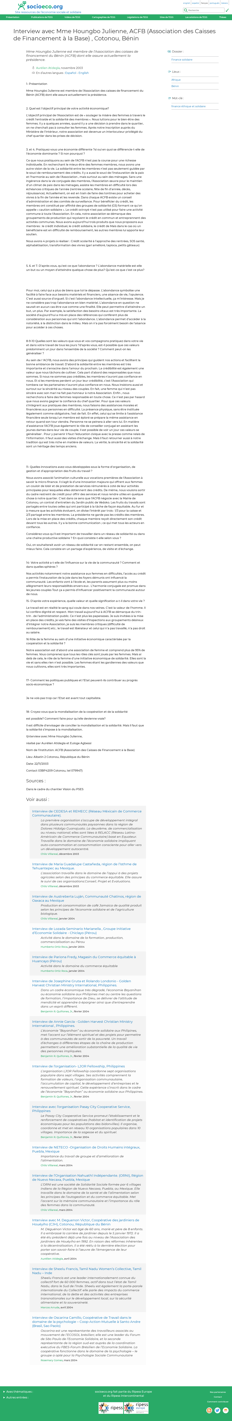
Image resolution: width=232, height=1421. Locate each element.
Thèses (222, 17)
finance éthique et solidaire (188, 106)
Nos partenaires (218, 1392)
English (84, 73)
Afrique (176, 79)
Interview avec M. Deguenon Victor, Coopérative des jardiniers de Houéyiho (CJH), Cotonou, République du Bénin (85, 1222)
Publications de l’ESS (42, 17)
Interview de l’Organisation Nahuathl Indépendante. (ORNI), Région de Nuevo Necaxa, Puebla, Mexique (87, 1177)
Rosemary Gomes (52, 1360)
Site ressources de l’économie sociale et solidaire (48, 12)
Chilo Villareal (49, 854)
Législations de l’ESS (137, 17)
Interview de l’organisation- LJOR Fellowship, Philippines (78, 1066)
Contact (218, 1397)
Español (70, 73)
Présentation (12, 17)
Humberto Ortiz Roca (54, 946)
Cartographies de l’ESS (103, 17)
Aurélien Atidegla (48, 68)
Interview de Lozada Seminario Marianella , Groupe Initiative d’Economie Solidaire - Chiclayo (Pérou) (81, 931)
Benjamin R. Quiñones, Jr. (57, 1011)
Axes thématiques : (19, 1391)
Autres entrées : (17, 1397)
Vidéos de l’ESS (72, 17)
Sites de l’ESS (166, 17)
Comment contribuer (218, 1401)
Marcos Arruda (50, 1307)
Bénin (175, 86)
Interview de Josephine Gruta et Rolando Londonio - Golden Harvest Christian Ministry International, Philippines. (81, 983)
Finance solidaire (181, 59)
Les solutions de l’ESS (196, 17)
